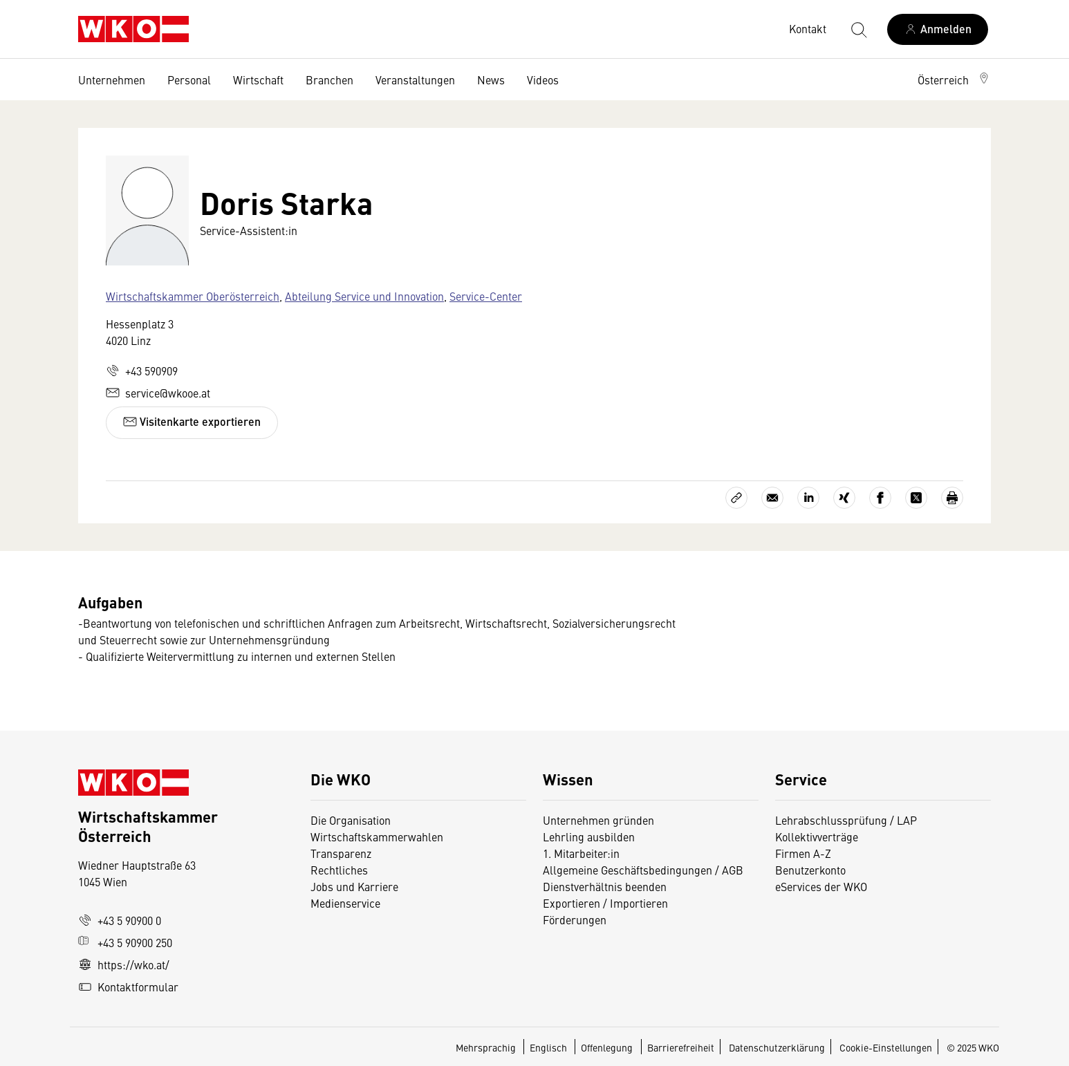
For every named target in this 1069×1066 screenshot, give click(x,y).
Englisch (549, 1047)
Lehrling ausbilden (589, 836)
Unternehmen (111, 79)
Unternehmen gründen (598, 819)
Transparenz (340, 853)
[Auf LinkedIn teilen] (808, 498)
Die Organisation (350, 819)
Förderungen (574, 919)
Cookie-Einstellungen (885, 1047)
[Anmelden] (937, 29)
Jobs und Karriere (354, 886)
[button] (954, 79)
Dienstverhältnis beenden (605, 886)
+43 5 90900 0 (119, 920)
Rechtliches (339, 869)
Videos (543, 79)
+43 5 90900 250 (125, 942)
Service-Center (485, 295)
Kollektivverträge (816, 836)
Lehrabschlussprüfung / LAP (846, 819)
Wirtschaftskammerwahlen (376, 836)
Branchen (329, 79)
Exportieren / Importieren (605, 902)
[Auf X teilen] (916, 498)
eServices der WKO (821, 886)
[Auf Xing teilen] (844, 498)
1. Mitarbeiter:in (581, 853)
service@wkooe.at (158, 392)
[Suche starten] (858, 29)
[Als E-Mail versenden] (772, 498)
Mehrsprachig (487, 1047)
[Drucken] (952, 498)
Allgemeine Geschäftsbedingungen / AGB (643, 869)
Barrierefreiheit (680, 1047)
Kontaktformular (128, 986)
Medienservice (345, 902)
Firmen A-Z (803, 853)
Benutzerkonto (810, 869)
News (491, 79)
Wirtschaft (258, 79)
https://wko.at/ (123, 964)
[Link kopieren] (736, 498)
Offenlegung (607, 1047)
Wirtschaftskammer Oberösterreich (192, 295)
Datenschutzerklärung (777, 1047)
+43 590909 (142, 370)
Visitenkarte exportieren (192, 421)
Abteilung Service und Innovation (364, 295)
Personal (189, 79)
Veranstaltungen (415, 79)
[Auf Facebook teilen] (880, 498)
